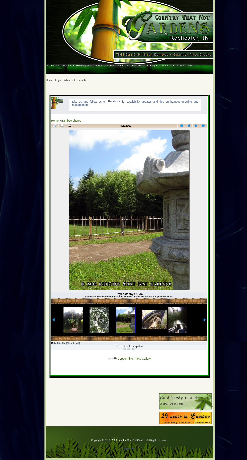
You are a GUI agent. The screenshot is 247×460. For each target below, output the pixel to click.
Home (54, 120)
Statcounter (130, 449)
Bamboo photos (71, 120)
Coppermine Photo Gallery (134, 358)
